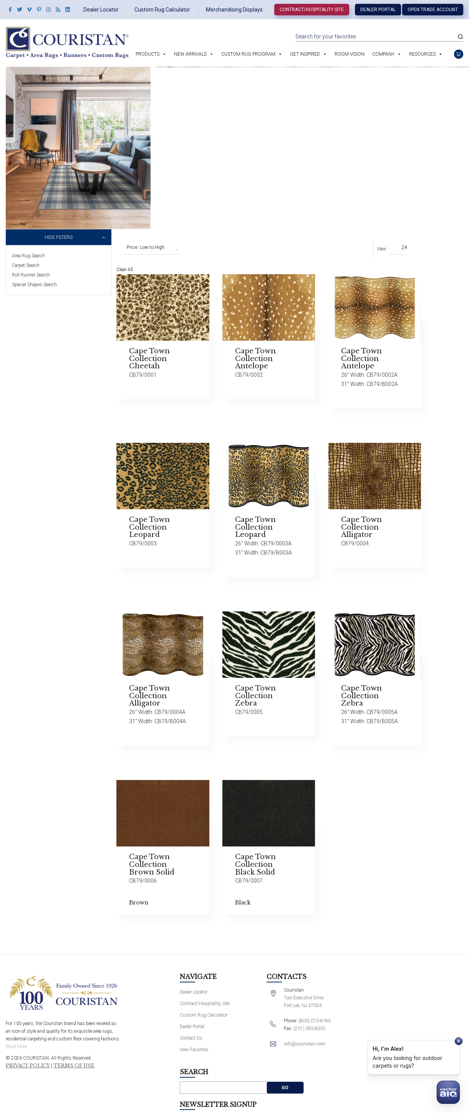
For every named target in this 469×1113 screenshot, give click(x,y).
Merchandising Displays (234, 10)
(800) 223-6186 (288, 1016)
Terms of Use (73, 1060)
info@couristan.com (278, 1039)
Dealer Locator (101, 10)
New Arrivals (190, 54)
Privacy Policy (28, 1060)
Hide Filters (59, 237)
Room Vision (350, 54)
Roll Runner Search (31, 275)
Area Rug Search (28, 255)
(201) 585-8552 (283, 1023)
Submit (447, 1039)
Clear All (131, 269)
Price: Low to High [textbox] (145, 247)
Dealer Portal (378, 9)
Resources (422, 54)
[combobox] (152, 248)
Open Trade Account (433, 9)
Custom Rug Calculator (162, 10)
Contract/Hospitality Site (312, 9)
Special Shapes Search (34, 284)
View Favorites (176, 1044)
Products (147, 54)
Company (383, 54)
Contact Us (173, 1033)
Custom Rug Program (248, 54)
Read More (16, 1041)
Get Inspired (305, 54)
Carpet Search (26, 265)
